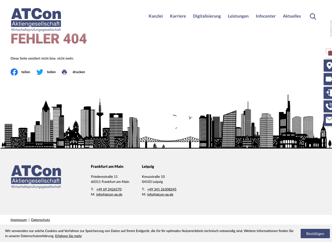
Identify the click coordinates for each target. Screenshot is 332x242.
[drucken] (76, 72)
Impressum (19, 220)
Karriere (178, 16)
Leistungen (238, 16)
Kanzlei (156, 16)
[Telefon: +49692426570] (109, 189)
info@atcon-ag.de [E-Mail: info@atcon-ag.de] (109, 194)
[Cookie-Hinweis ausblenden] (315, 233)
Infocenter (266, 16)
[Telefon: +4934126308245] (161, 189)
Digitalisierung (207, 16)
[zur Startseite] (36, 20)
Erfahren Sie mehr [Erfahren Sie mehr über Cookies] (68, 236)
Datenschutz (40, 220)
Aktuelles (292, 16)
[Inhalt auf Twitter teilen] (49, 72)
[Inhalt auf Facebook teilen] (23, 72)
